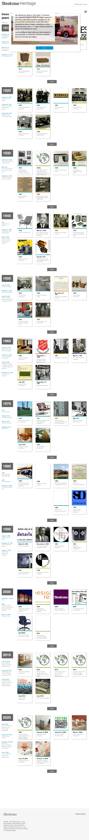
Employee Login (81, 4)
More (52, 81)
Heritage (28, 3)
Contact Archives (80, 814)
